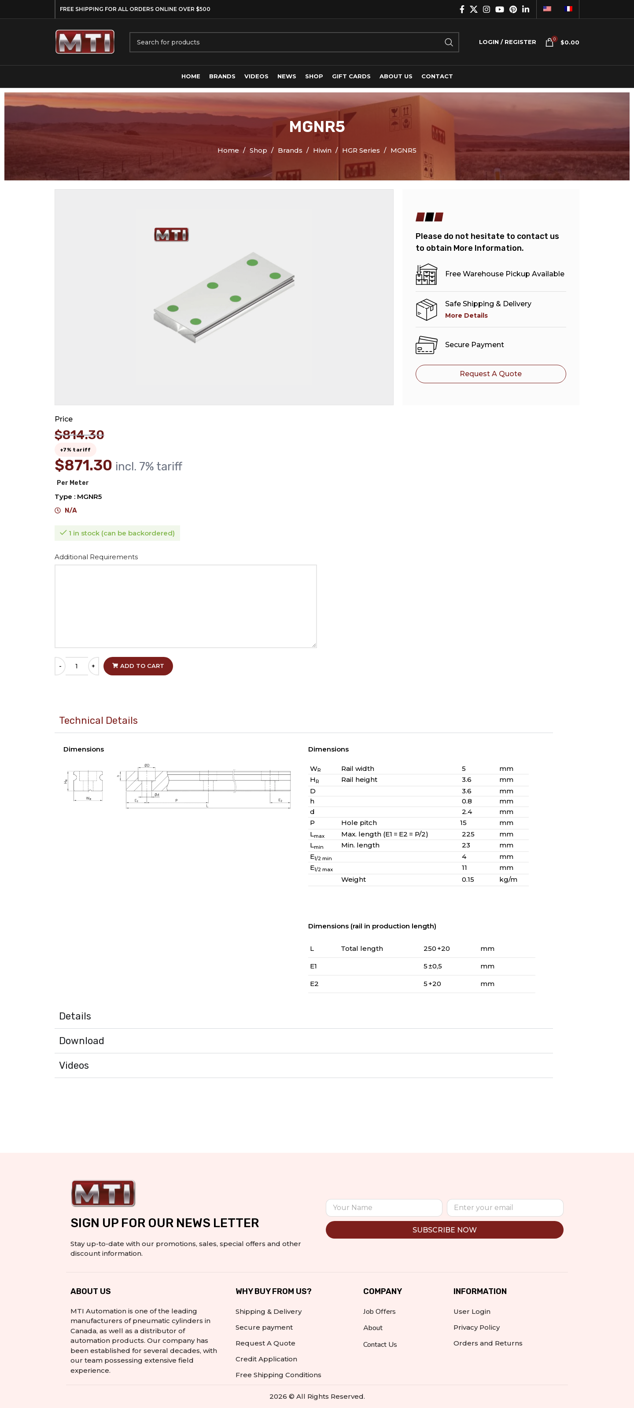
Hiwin (323, 150)
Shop (259, 150)
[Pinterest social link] (513, 9)
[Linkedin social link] (526, 9)
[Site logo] (85, 41)
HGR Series (362, 150)
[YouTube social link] (500, 9)
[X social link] (473, 9)
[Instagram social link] (486, 9)
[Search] (294, 42)
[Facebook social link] (462, 9)
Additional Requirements (97, 557)
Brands (291, 150)
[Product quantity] (77, 666)
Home (229, 150)
